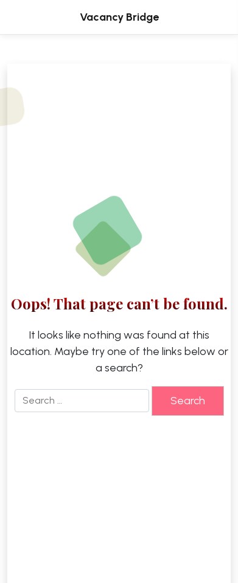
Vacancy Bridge (119, 17)
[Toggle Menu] (210, 17)
